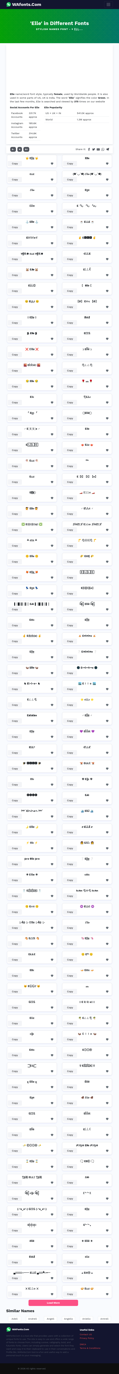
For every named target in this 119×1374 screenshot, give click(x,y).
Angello (68, 1318)
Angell (50, 1318)
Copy (15, 163)
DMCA (83, 1344)
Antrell (104, 1318)
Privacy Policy (87, 1338)
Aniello (86, 1318)
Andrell (32, 1318)
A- (13, 149)
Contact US (86, 1334)
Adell (14, 1318)
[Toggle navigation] (108, 4)
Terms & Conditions (90, 1348)
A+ (26, 149)
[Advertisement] (59, 69)
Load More (53, 1302)
